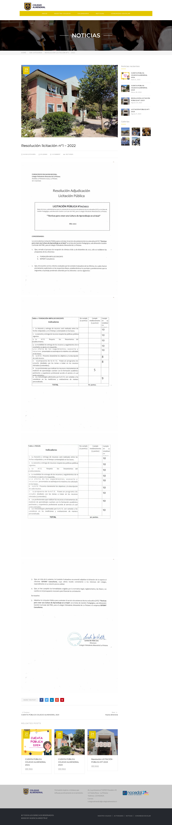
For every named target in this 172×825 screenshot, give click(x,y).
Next (114, 712)
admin (45, 154)
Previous (26, 712)
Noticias (100, 13)
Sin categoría (35, 53)
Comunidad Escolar (120, 13)
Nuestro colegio (104, 816)
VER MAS (29, 769)
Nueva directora (111, 715)
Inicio (44, 13)
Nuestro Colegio (62, 13)
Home (23, 53)
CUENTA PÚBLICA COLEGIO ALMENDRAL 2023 (68, 762)
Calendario (83, 13)
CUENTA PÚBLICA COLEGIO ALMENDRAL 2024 (35, 762)
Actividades (118, 816)
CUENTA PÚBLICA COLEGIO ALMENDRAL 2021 (40, 715)
